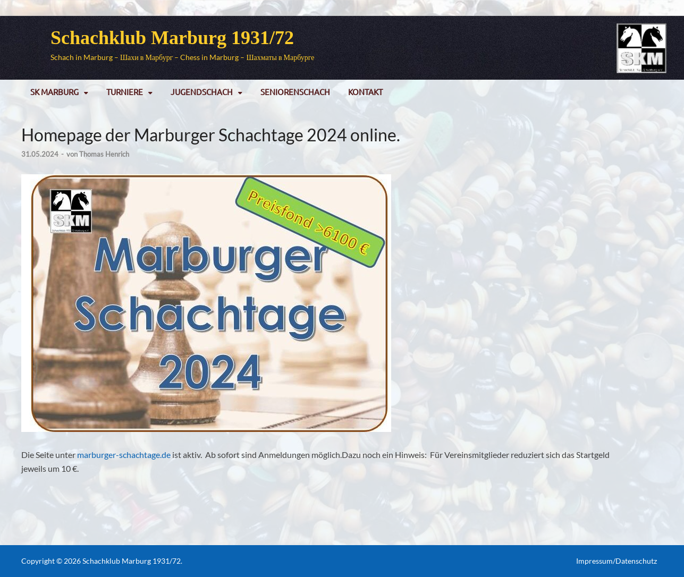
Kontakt (365, 92)
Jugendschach (202, 92)
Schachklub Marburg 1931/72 (172, 37)
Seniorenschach (295, 92)
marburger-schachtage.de (124, 454)
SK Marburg (54, 92)
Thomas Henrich (104, 154)
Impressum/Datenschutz (616, 560)
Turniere (124, 92)
